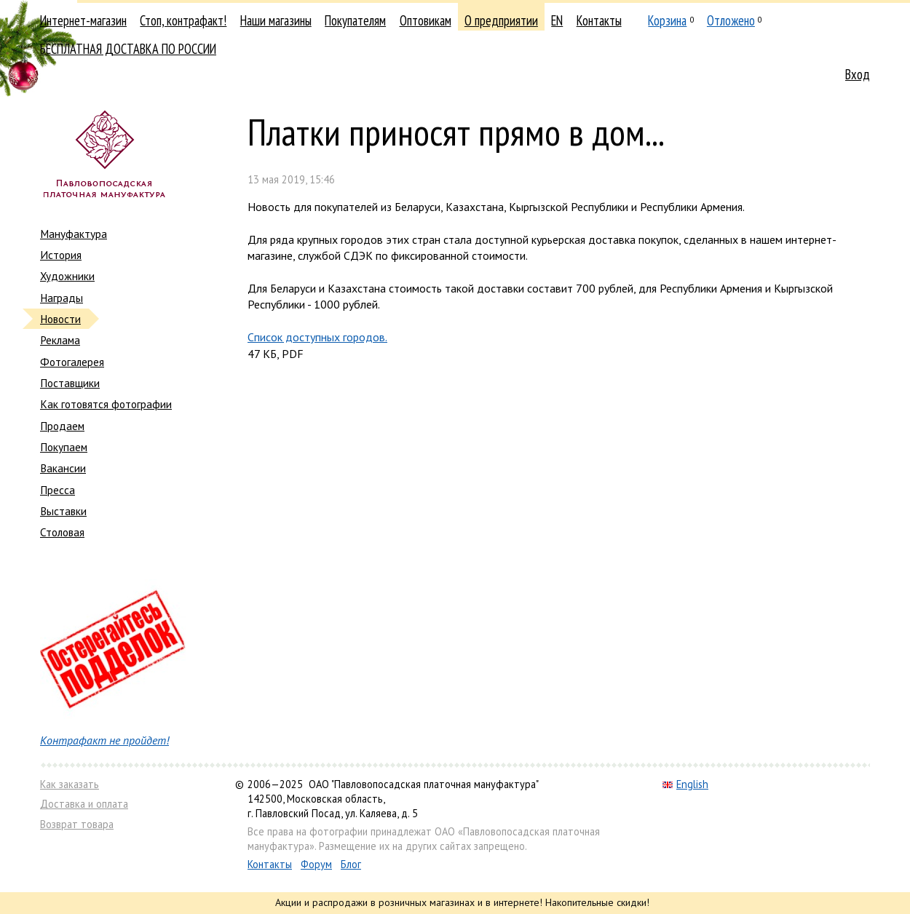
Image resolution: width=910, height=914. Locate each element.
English (685, 784)
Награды (61, 297)
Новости (60, 318)
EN (557, 20)
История (61, 254)
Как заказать (69, 784)
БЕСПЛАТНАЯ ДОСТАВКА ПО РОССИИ (128, 48)
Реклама (60, 340)
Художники (67, 276)
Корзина (667, 20)
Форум (316, 864)
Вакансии (63, 468)
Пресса (57, 489)
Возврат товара (77, 824)
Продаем (62, 425)
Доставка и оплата (84, 804)
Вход (857, 74)
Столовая (62, 532)
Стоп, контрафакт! (183, 20)
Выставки (63, 511)
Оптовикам (425, 20)
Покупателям (355, 20)
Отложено (731, 20)
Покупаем (63, 447)
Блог (351, 864)
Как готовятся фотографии (106, 404)
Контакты (599, 20)
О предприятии (501, 20)
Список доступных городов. (317, 337)
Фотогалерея (72, 361)
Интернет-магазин (83, 20)
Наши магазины (276, 20)
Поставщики (70, 382)
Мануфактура (73, 233)
